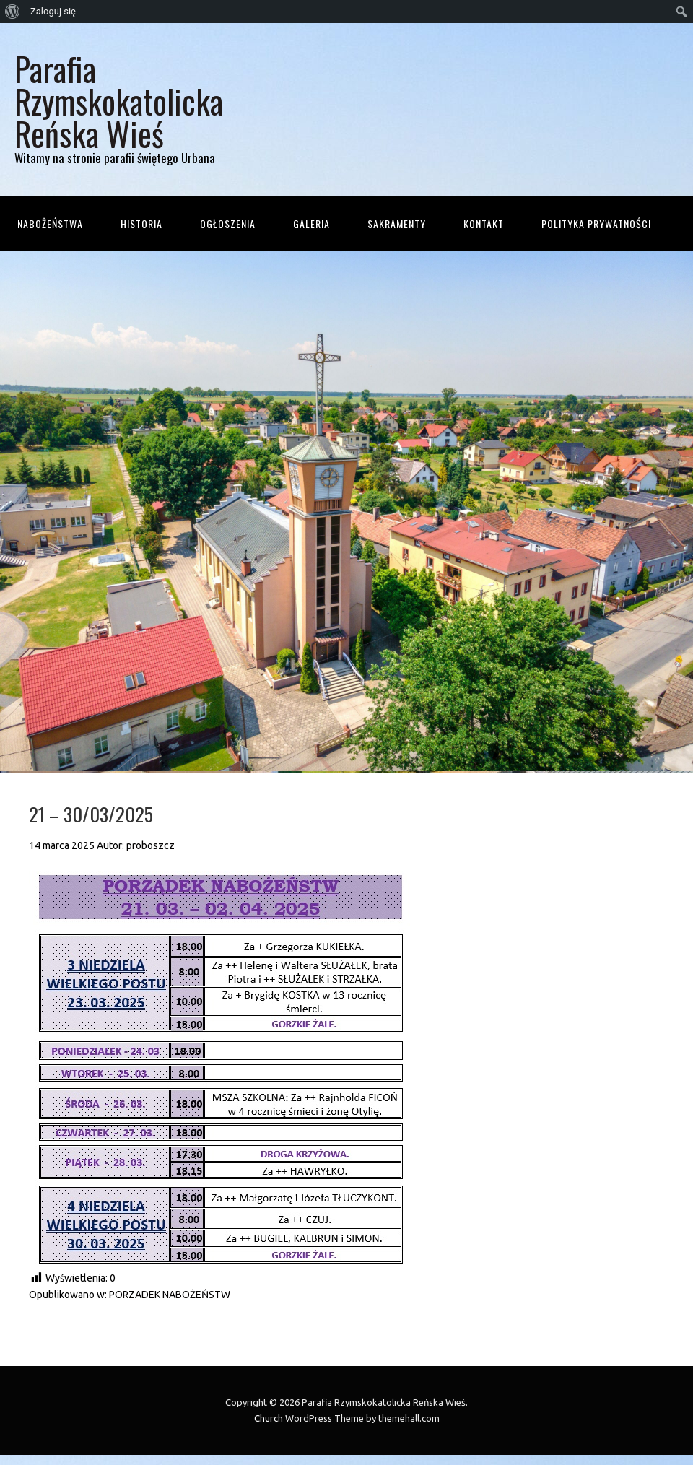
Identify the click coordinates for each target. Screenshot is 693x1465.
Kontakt (483, 223)
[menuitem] (12, 11)
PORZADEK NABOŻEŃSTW (169, 1294)
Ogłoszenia (228, 223)
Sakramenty (396, 223)
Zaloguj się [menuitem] (53, 11)
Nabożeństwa (50, 223)
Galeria (311, 223)
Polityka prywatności (596, 223)
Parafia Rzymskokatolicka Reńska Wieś (118, 100)
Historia (141, 223)
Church (268, 1418)
